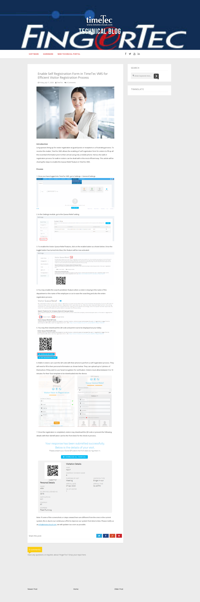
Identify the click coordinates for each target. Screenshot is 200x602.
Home (75, 589)
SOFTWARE (34, 54)
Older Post (118, 589)
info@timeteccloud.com (47, 524)
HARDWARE (48, 54)
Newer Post (32, 589)
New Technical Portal (69, 54)
